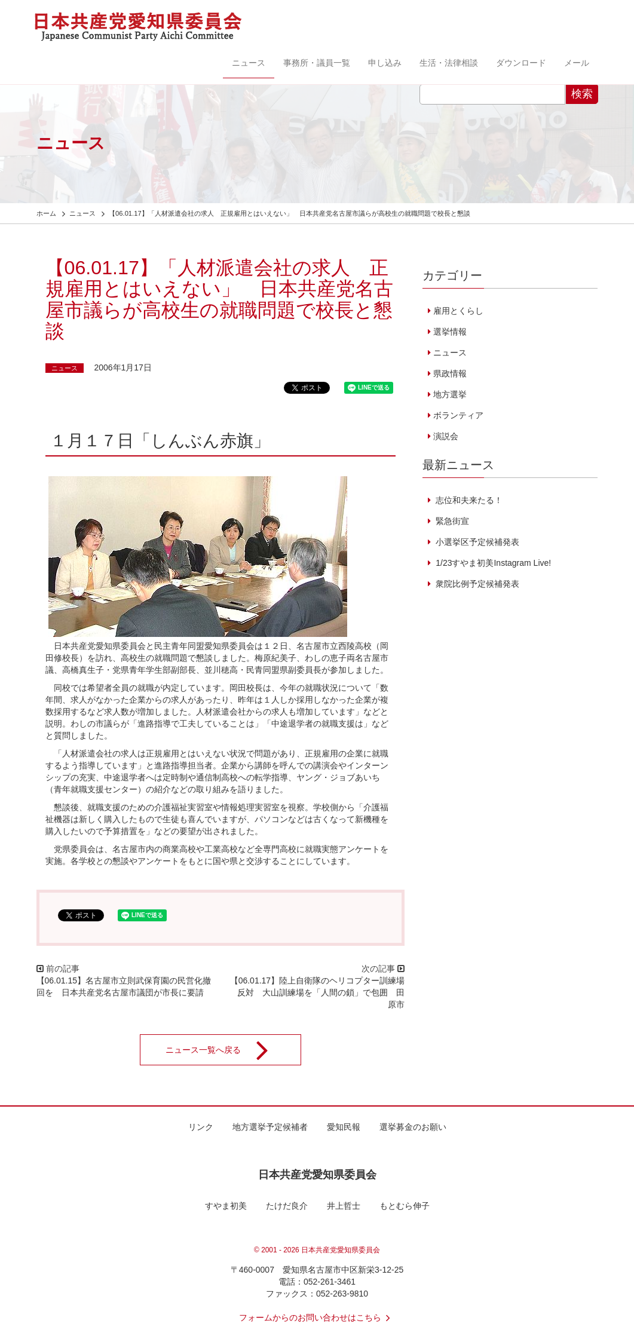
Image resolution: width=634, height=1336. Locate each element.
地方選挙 (450, 394)
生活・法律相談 (448, 63)
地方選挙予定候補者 (270, 1127)
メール (576, 63)
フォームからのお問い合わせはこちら (317, 1317)
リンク (200, 1127)
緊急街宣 (451, 521)
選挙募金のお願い (412, 1127)
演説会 (445, 436)
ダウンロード (521, 63)
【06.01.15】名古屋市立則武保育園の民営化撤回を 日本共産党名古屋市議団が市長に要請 (124, 986)
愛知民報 (343, 1127)
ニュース (248, 63)
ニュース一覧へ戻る (225, 1049)
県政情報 (450, 373)
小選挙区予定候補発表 (476, 542)
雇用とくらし (458, 310)
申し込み (385, 63)
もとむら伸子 (404, 1206)
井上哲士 (343, 1206)
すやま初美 (226, 1206)
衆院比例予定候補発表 (476, 584)
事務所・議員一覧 (316, 63)
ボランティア (458, 415)
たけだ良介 (287, 1206)
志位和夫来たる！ (468, 500)
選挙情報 (450, 331)
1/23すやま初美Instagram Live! (492, 563)
